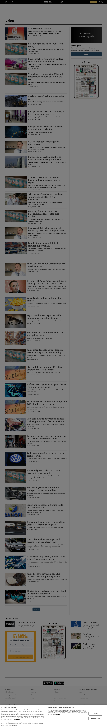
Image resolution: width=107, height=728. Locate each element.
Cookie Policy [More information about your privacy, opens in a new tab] (17, 719)
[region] (53, 716)
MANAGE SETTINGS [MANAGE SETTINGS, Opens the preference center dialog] (95, 718)
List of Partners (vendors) (54, 714)
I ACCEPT (95, 713)
